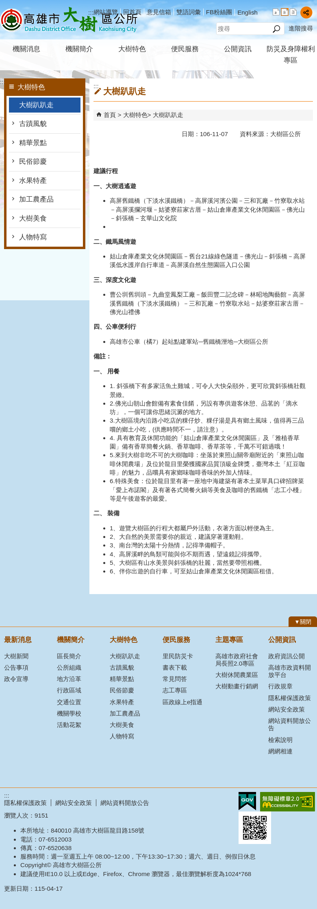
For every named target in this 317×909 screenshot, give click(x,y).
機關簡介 (79, 49)
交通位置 (69, 702)
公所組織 (69, 667)
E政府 (247, 801)
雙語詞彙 (188, 12)
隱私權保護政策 (289, 697)
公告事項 (16, 667)
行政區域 (69, 690)
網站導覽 (105, 12)
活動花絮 (69, 724)
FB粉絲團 (219, 12)
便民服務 (185, 49)
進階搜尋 (301, 28)
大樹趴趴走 (36, 105)
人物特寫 (33, 237)
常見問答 (175, 678)
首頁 (110, 114)
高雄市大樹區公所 (68, 19)
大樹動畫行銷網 (236, 686)
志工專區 (175, 690)
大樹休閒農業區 (236, 674)
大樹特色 (132, 49)
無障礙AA (287, 801)
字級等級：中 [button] (285, 12)
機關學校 (69, 713)
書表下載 (175, 667)
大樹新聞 (16, 656)
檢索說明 (280, 739)
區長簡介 (69, 656)
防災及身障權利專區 (291, 54)
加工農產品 (36, 199)
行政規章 (280, 686)
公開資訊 (238, 49)
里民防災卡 (178, 656)
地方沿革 (69, 678)
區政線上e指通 (182, 702)
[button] (276, 29)
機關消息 (26, 49)
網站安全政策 (286, 709)
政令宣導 (16, 678)
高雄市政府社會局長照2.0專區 (236, 660)
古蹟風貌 (33, 124)
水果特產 (33, 180)
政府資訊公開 (286, 656)
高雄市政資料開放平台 (289, 671)
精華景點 (33, 143)
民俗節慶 (33, 161)
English (247, 12)
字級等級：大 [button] (293, 12)
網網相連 (280, 751)
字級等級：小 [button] (276, 12)
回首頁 (132, 12)
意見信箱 (159, 12)
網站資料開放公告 (289, 724)
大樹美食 (33, 218)
